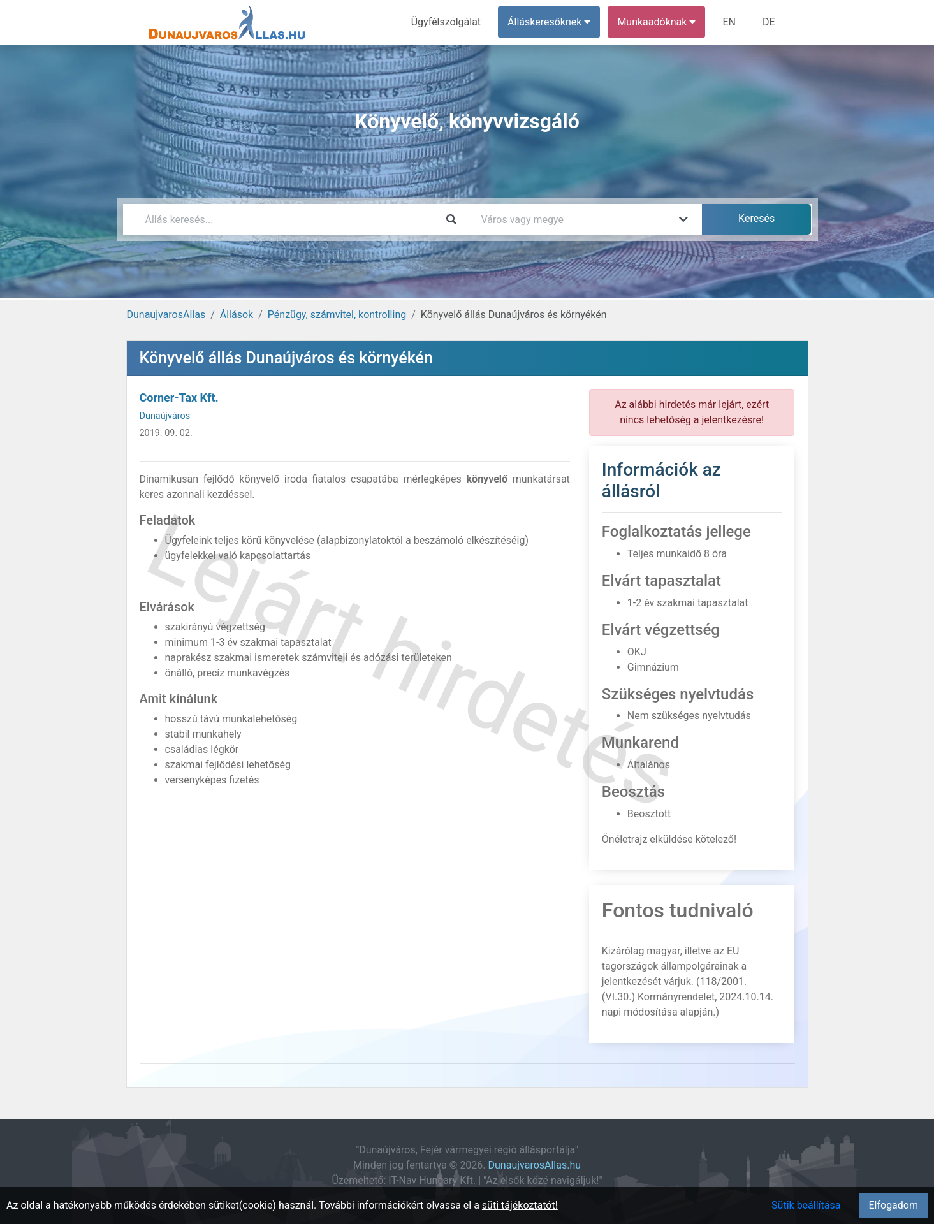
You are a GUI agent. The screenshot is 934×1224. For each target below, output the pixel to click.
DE (769, 22)
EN (729, 22)
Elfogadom (893, 1205)
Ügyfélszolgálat (446, 22)
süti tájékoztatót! (520, 1205)
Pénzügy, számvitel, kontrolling (337, 315)
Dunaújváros (165, 416)
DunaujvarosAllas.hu (534, 1165)
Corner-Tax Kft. (179, 397)
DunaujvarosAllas (166, 315)
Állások (236, 315)
